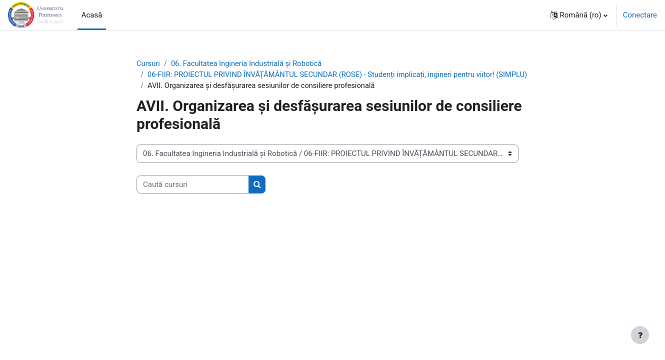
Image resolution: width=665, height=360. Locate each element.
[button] (579, 15)
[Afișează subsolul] (640, 335)
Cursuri (148, 63)
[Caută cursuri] (192, 197)
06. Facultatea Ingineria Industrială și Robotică (249, 63)
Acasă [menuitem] (92, 15)
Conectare (640, 15)
